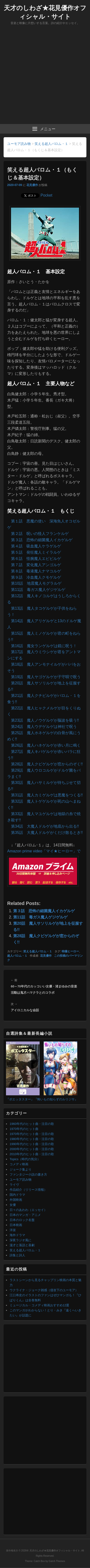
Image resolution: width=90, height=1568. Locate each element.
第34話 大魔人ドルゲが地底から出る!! (45, 826)
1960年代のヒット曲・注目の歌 (32, 1124)
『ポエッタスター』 (20, 1099)
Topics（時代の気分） (25, 1159)
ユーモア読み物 (20, 1179)
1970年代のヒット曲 (24, 1129)
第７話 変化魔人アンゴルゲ (36, 565)
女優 (13, 1205)
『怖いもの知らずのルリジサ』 (56, 1099)
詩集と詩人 (17, 1255)
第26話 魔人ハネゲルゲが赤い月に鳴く (46, 745)
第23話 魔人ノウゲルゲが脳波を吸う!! (45, 720)
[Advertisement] (45, 76)
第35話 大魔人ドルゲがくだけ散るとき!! (47, 832)
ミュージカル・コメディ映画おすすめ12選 (39, 1305)
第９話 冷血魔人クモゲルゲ (36, 577)
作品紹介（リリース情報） (28, 1189)
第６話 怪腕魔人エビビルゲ (36, 559)
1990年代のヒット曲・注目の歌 (32, 1144)
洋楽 (13, 1230)
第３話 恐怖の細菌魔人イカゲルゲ (41, 540)
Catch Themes (57, 1561)
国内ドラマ (17, 1194)
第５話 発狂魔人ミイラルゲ (36, 552)
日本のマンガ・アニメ (25, 1215)
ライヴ (14, 1184)
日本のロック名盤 (22, 1220)
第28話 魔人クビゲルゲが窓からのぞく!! (47, 764)
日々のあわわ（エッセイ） (28, 1210)
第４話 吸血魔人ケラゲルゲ (36, 546)
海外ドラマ (17, 1235)
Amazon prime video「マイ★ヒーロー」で (44, 851)
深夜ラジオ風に (20, 1240)
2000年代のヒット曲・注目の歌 (32, 1149)
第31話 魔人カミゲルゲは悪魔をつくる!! (47, 795)
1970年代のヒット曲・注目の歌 (32, 1134)
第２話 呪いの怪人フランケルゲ (40, 534)
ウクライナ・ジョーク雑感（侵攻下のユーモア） (44, 1290)
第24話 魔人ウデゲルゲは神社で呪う (44, 727)
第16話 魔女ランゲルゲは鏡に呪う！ (44, 646)
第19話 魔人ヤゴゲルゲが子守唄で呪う (46, 677)
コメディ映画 (19, 1164)
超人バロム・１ (17, 955)
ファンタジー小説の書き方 (28, 1174)
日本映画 (16, 1225)
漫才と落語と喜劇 (22, 1245)
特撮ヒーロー (70, 951)
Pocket (46, 195)
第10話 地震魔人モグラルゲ (36, 583)
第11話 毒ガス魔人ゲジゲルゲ (38, 590)
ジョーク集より (20, 1169)
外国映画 (16, 1200)
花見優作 (32, 185)
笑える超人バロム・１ (37, 951)
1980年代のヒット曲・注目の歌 (32, 1139)
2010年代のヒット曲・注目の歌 (32, 1154)
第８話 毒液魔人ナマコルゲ (36, 571)
